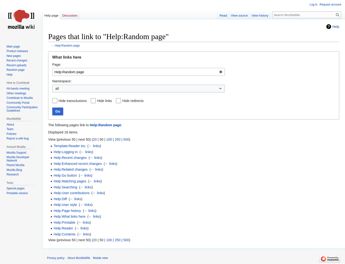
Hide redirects (133, 101)
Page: (56, 64)
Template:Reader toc (70, 146)
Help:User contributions (72, 193)
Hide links (104, 101)
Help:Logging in (66, 152)
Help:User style (65, 205)
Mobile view (100, 258)
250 (118, 139)
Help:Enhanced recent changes (78, 164)
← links (94, 146)
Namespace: (62, 81)
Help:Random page (67, 45)
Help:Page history (67, 211)
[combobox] (138, 72)
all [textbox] (57, 88)
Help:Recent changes (70, 158)
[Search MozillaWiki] (306, 15)
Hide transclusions (73, 101)
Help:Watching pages (70, 181)
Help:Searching (65, 187)
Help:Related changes (71, 169)
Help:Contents (64, 234)
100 (109, 139)
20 (95, 139)
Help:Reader (63, 228)
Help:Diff (60, 199)
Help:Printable (64, 222)
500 (126, 139)
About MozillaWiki (78, 258)
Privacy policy (55, 258)
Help (335, 27)
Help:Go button (65, 175)
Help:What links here (70, 216)
